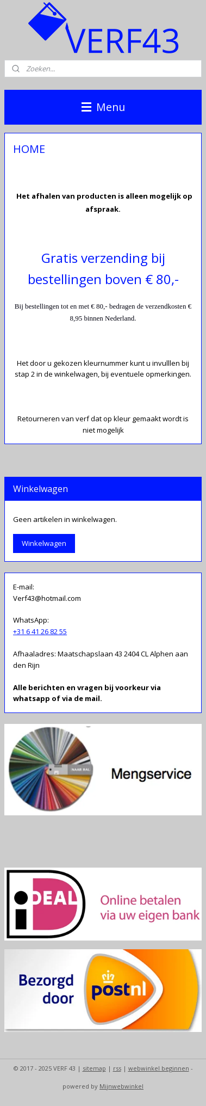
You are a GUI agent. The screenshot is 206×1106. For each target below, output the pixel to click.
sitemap (94, 1068)
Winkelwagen (44, 543)
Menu (103, 107)
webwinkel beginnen (158, 1068)
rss (117, 1068)
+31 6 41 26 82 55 (40, 631)
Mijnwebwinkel (121, 1086)
